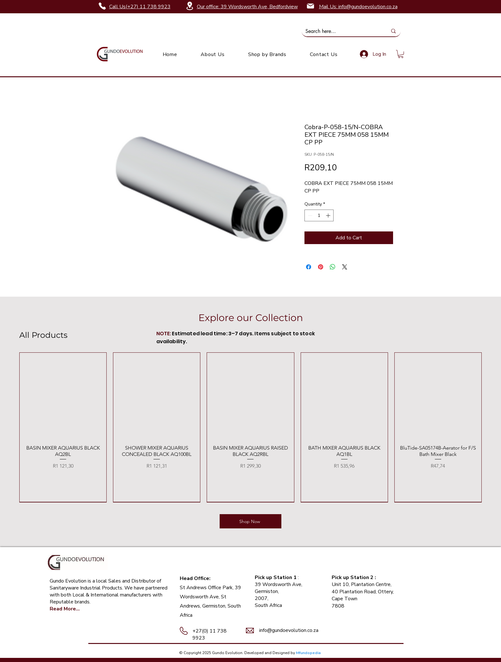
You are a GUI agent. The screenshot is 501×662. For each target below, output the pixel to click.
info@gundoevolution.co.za (288, 630)
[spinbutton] (319, 215)
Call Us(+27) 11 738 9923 (140, 6)
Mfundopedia (308, 652)
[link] (400, 54)
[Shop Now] (250, 521)
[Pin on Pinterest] (320, 267)
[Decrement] (309, 215)
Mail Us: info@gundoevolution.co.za (358, 6)
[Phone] (102, 6)
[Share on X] (344, 267)
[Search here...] (341, 31)
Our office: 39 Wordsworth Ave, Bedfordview (247, 6)
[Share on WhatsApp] (332, 267)
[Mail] (310, 6)
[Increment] (329, 215)
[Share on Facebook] (308, 267)
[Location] (190, 6)
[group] (250, 427)
